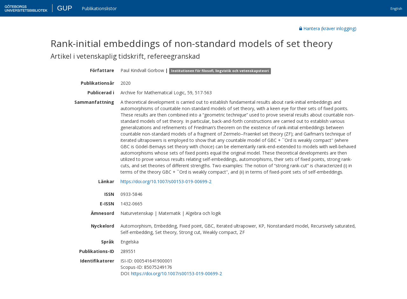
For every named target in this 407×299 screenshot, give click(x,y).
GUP (64, 8)
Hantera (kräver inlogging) (327, 28)
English (396, 8)
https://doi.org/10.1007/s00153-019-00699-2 (166, 181)
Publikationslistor (99, 8)
